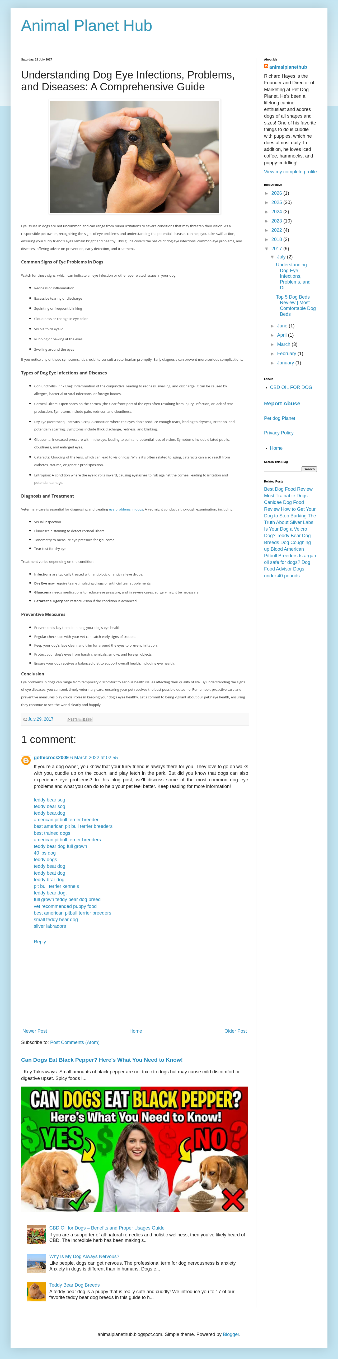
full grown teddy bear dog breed (67, 899)
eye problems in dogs (126, 509)
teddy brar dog (49, 879)
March (284, 344)
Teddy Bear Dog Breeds (74, 1285)
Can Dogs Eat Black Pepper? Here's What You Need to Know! (102, 1060)
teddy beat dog (49, 866)
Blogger (231, 1334)
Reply (40, 941)
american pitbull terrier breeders (67, 839)
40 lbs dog (45, 853)
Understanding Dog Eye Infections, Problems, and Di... (293, 276)
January (286, 362)
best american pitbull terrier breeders (72, 913)
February (287, 353)
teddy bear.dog (49, 813)
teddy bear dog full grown (60, 846)
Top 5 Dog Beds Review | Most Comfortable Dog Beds (296, 305)
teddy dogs (45, 859)
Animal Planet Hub (86, 25)
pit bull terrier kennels (56, 886)
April (282, 335)
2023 (277, 221)
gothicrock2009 (51, 757)
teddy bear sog (49, 800)
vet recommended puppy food (65, 906)
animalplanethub (288, 67)
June (283, 325)
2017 (277, 248)
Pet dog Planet (279, 418)
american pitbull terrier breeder (66, 819)
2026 (277, 193)
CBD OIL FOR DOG (291, 387)
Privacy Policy (279, 432)
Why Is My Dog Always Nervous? (84, 1256)
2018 (277, 239)
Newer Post (34, 1031)
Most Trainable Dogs (286, 495)
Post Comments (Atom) (75, 1042)
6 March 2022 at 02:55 (94, 757)
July (282, 256)
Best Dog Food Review (288, 489)
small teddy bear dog (56, 919)
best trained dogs (52, 833)
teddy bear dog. (50, 893)
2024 (277, 211)
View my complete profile (290, 171)
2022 (277, 230)
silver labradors (50, 926)
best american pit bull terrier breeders (73, 826)
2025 (277, 202)
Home (135, 1031)
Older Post (235, 1031)
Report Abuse (282, 403)
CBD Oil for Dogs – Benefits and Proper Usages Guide (107, 1228)
